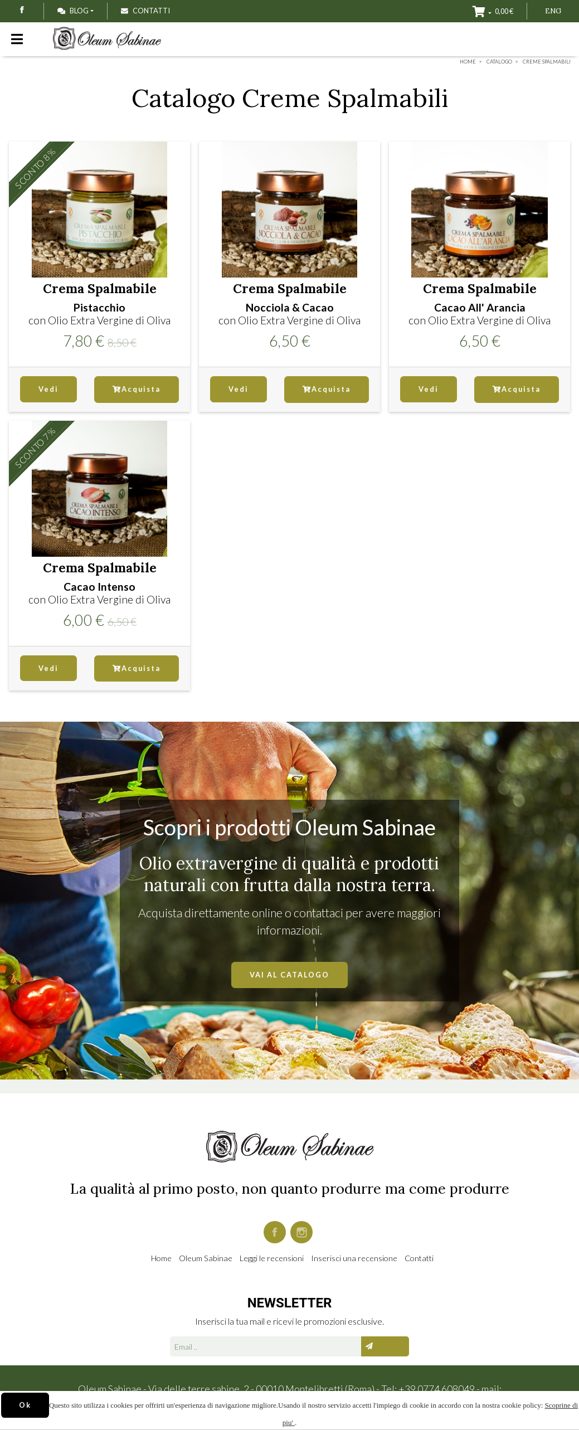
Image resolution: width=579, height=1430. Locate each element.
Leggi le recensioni (272, 1258)
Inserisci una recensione (354, 1258)
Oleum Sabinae (205, 1258)
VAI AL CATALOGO (289, 974)
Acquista (136, 389)
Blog (73, 10)
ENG (553, 11)
